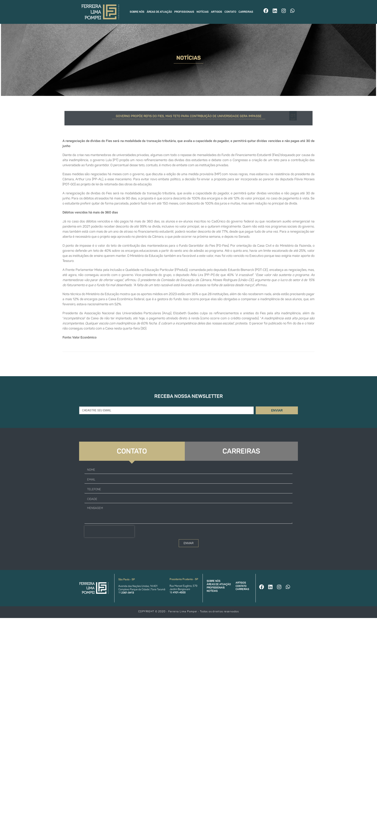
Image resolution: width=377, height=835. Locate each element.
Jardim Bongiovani (180, 589)
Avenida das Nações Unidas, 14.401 (137, 586)
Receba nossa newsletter (188, 396)
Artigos (216, 11)
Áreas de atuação (159, 11)
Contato (230, 11)
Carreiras (246, 11)
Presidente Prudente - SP (184, 579)
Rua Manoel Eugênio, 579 (183, 585)
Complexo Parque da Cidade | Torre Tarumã (141, 589)
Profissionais (184, 11)
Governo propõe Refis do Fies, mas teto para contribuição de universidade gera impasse (188, 116)
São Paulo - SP (126, 579)
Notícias (203, 11)
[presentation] (109, 531)
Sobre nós (137, 11)
